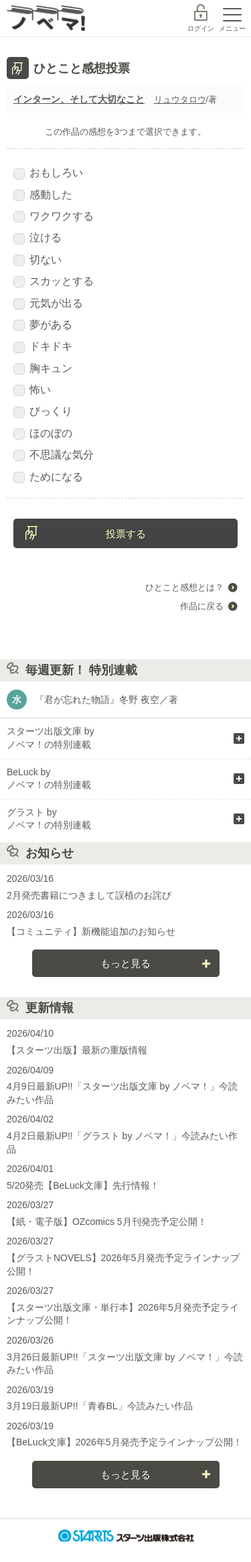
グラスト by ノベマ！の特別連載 (49, 819)
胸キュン (42, 369)
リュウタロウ (180, 99)
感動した (42, 195)
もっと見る (125, 963)
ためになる (48, 477)
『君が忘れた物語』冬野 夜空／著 (106, 699)
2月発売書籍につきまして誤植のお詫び (89, 895)
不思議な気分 (53, 455)
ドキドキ (42, 346)
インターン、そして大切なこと (79, 99)
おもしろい (48, 173)
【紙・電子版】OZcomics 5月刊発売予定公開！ (107, 1221)
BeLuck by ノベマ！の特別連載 (49, 779)
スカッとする (53, 281)
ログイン (200, 28)
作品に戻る (202, 606)
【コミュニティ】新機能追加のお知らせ (91, 931)
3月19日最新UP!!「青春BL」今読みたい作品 (100, 1406)
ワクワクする (53, 216)
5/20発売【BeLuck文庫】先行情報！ (83, 1185)
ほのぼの (42, 434)
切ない (37, 260)
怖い (32, 390)
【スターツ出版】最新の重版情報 (77, 1050)
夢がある (42, 325)
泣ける (37, 238)
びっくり (42, 411)
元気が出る (48, 304)
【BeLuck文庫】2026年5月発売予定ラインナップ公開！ (124, 1442)
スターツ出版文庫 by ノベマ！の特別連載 (50, 738)
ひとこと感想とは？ (184, 587)
